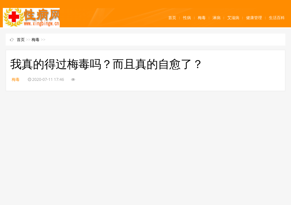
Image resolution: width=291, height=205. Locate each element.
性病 (187, 17)
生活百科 (277, 17)
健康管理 (254, 17)
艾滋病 (233, 17)
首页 (172, 17)
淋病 (217, 17)
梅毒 (202, 17)
